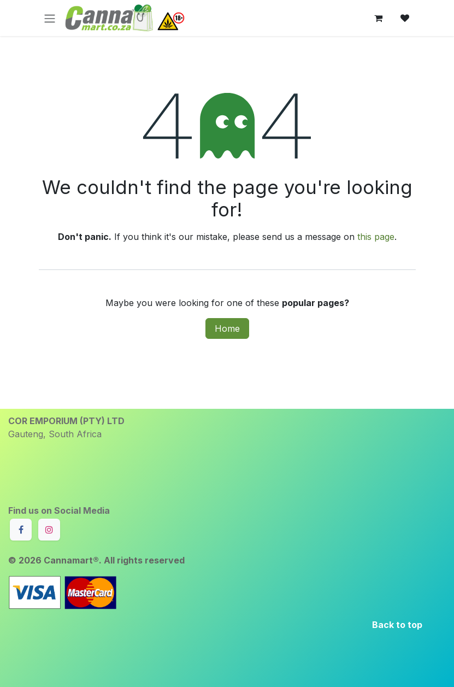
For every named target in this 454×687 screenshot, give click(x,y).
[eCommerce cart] (379, 18)
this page (375, 236)
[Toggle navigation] (50, 18)
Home (227, 328)
